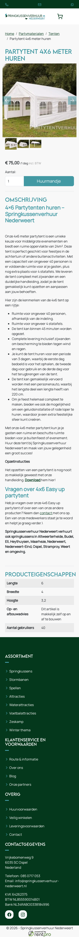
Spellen (15, 688)
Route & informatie (23, 759)
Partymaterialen (31, 33)
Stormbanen (19, 679)
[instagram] (23, 914)
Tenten (54, 33)
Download (33, 480)
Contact (15, 834)
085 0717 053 (30, 876)
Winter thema (20, 730)
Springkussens (20, 671)
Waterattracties (21, 704)
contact (46, 513)
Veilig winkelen (20, 817)
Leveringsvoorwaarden (26, 826)
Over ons (16, 767)
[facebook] (9, 914)
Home (9, 33)
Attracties (17, 696)
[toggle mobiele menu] (71, 16)
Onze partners (20, 784)
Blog (12, 776)
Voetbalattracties (22, 713)
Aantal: (10, 172)
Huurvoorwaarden (23, 809)
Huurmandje (49, 181)
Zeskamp (16, 721)
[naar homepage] (25, 16)
